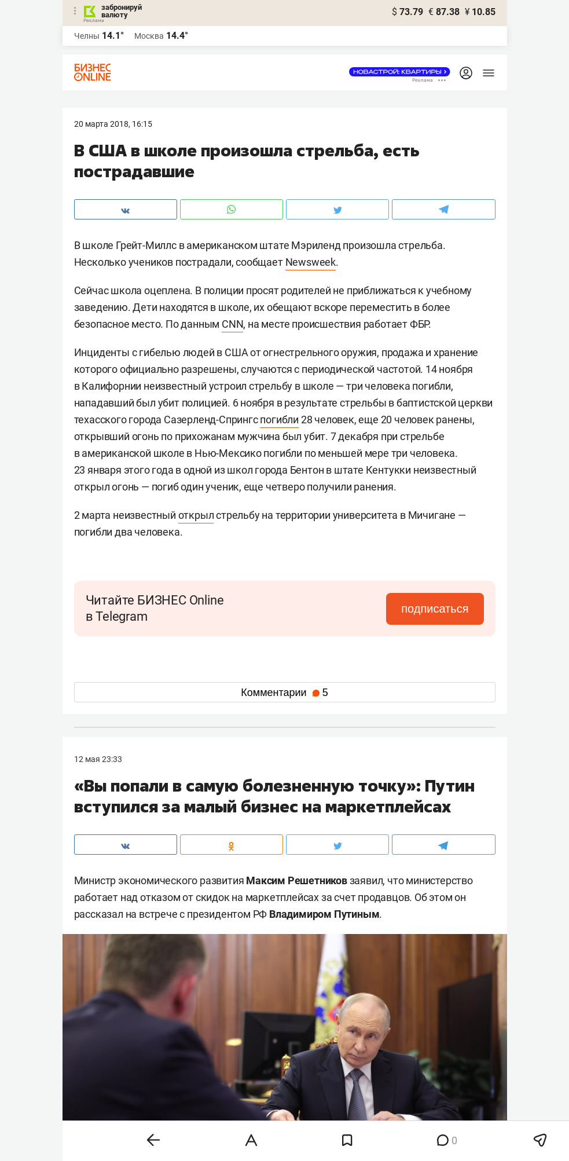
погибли (279, 419)
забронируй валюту (121, 11)
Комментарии (284, 692)
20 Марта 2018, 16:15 (113, 124)
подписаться (434, 608)
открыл (196, 515)
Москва (149, 36)
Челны (87, 36)
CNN (232, 324)
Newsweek (310, 262)
